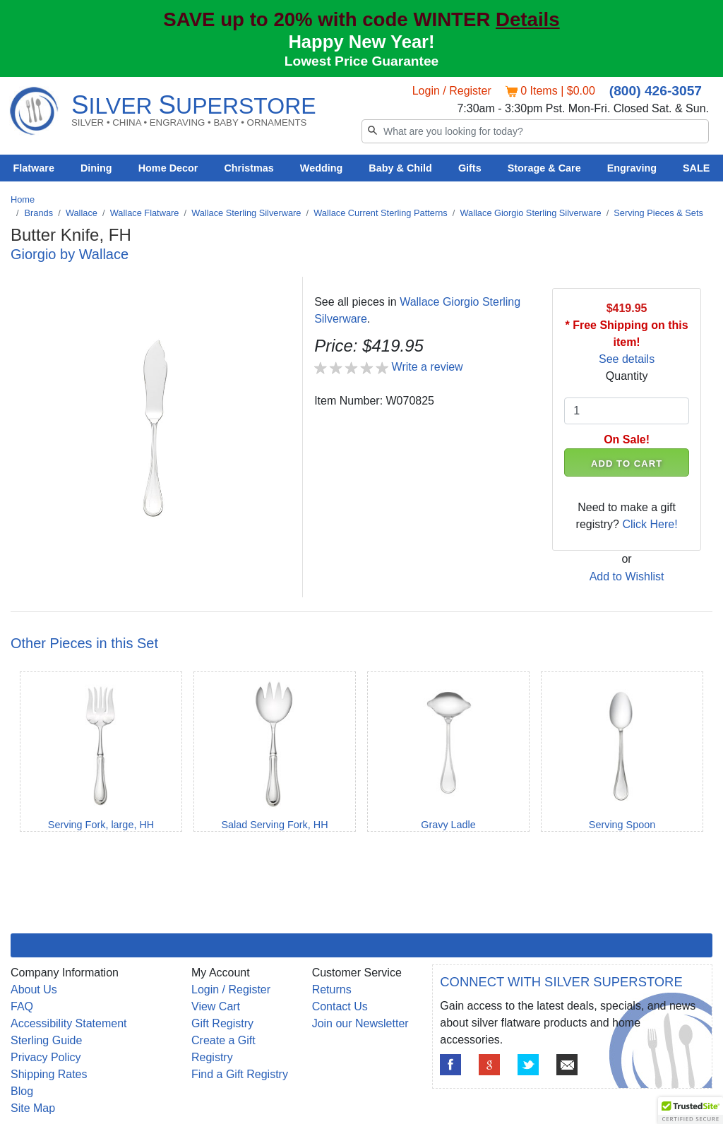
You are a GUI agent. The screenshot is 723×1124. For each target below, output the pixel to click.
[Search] (535, 131)
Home (23, 199)
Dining (96, 168)
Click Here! (649, 524)
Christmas (248, 168)
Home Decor (168, 168)
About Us (34, 990)
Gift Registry (222, 1023)
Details (528, 19)
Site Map (33, 1108)
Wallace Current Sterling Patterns (380, 213)
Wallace (81, 213)
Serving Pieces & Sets (658, 213)
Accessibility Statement (69, 1023)
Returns (332, 990)
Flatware (33, 168)
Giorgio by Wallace (70, 254)
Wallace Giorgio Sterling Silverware (530, 213)
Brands (39, 213)
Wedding (321, 168)
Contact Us (340, 1006)
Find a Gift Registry (239, 1074)
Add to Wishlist (627, 576)
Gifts (470, 168)
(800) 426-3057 (655, 90)
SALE (696, 168)
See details (627, 359)
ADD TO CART (626, 463)
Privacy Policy (46, 1057)
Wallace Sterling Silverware (246, 213)
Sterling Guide (46, 1040)
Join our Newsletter (360, 1023)
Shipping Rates (49, 1074)
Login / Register (451, 91)
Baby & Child (400, 168)
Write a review (427, 367)
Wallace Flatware (144, 213)
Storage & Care (544, 168)
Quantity (627, 376)
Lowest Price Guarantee (362, 61)
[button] (690, 1110)
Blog (22, 1091)
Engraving (632, 168)
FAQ (22, 1006)
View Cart (215, 1006)
